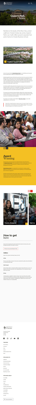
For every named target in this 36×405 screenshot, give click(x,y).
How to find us (5, 344)
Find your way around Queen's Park (10, 248)
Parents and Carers (6, 362)
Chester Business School (16, 73)
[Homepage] (7, 3)
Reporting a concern (6, 371)
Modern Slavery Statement (7, 388)
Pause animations (8, 399)
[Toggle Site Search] (31, 3)
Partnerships (5, 391)
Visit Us (32, 223)
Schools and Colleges (6, 364)
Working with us (6, 393)
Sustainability (5, 390)
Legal (4, 383)
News (4, 348)
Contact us (5, 346)
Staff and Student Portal (7, 351)
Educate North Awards (8, 163)
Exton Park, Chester (22, 98)
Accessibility (5, 377)
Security (4, 395)
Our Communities (6, 369)
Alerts (4, 353)
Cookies (4, 379)
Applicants (5, 359)
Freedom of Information (7, 386)
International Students (7, 361)
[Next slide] (7, 148)
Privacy (4, 381)
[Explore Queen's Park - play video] (5, 62)
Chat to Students (10, 223)
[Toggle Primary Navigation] (29, 3)
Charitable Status (6, 384)
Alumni (4, 366)
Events (4, 349)
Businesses (5, 368)
